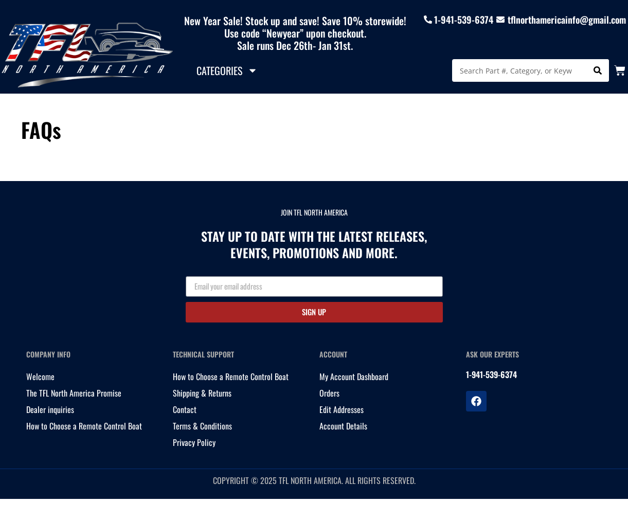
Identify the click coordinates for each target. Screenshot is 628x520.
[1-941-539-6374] (428, 19)
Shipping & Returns (202, 393)
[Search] (597, 70)
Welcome (40, 376)
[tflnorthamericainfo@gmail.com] (500, 19)
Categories (227, 70)
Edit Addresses (341, 409)
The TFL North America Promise (73, 393)
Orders (329, 393)
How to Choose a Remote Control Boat (84, 426)
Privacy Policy (194, 442)
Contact (184, 409)
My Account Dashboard (353, 376)
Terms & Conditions (202, 426)
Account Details (343, 426)
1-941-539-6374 (463, 19)
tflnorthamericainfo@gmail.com (567, 19)
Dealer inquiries (50, 409)
